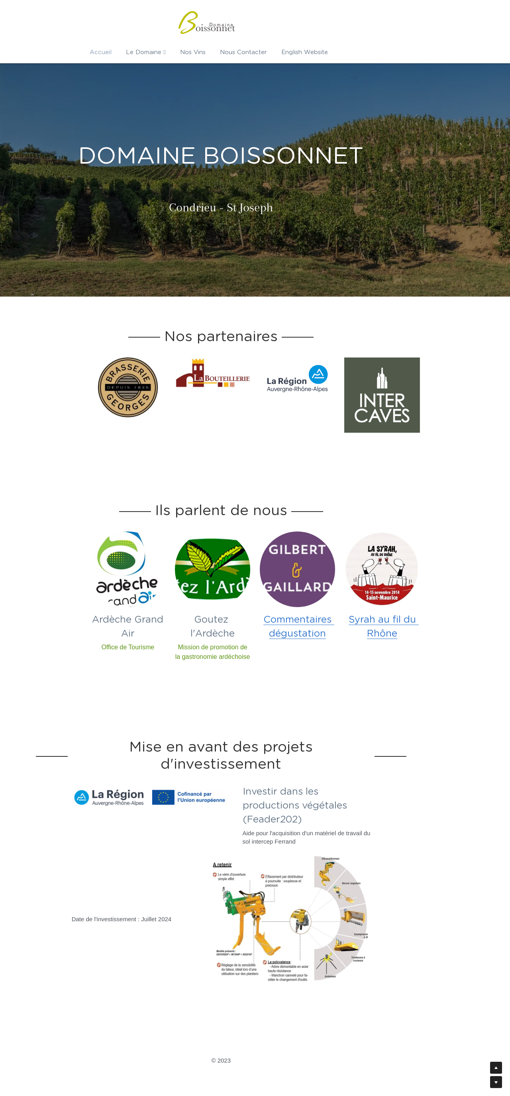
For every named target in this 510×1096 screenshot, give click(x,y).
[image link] (114, 386)
